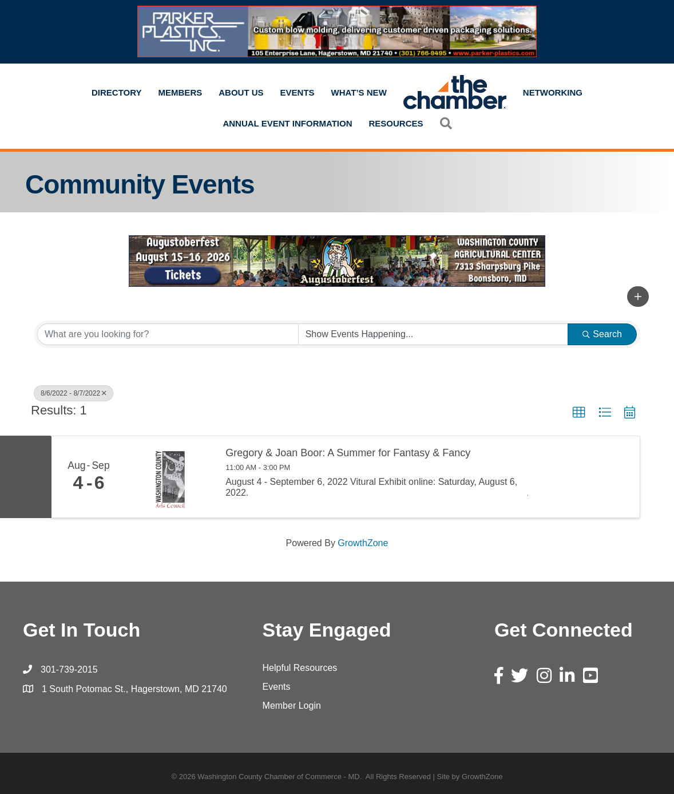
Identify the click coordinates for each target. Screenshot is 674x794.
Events (297, 92)
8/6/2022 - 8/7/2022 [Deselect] (73, 393)
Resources (396, 123)
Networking (552, 92)
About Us (241, 92)
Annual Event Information (287, 123)
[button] (446, 123)
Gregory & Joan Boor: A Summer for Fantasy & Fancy (347, 453)
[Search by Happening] (433, 334)
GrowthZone (363, 543)
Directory (117, 92)
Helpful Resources (300, 668)
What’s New (359, 92)
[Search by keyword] (168, 334)
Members (180, 92)
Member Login (292, 705)
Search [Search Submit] (602, 334)
